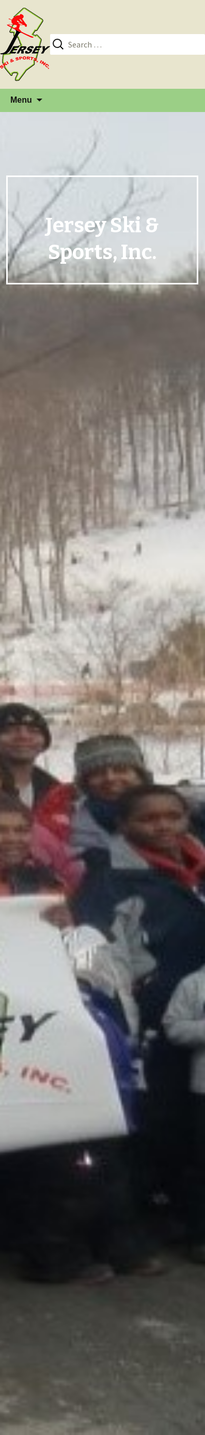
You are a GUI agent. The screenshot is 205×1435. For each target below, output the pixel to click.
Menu (21, 99)
